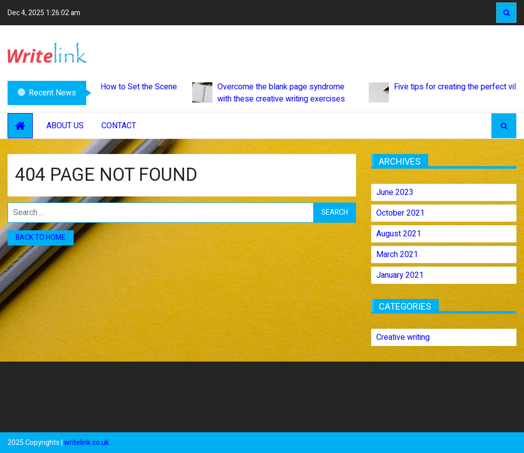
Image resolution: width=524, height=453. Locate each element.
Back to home (41, 237)
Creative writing (403, 337)
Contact (118, 126)
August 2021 (398, 234)
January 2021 (400, 275)
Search (506, 12)
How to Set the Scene (130, 92)
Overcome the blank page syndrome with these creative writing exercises (272, 93)
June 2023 (395, 192)
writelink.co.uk (86, 442)
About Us (65, 126)
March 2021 (397, 254)
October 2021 (400, 213)
